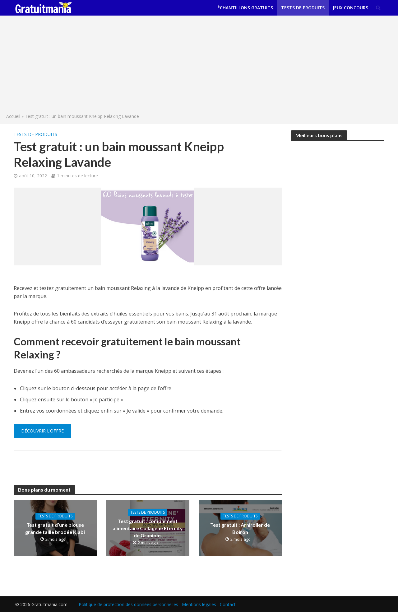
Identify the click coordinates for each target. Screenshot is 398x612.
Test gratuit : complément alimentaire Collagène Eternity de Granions (148, 528)
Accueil (13, 116)
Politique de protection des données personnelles (128, 604)
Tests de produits (303, 8)
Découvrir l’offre (42, 431)
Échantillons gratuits (245, 8)
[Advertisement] (199, 66)
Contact (228, 604)
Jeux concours (350, 8)
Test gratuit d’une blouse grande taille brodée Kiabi (55, 528)
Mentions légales (199, 604)
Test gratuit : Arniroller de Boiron (240, 528)
